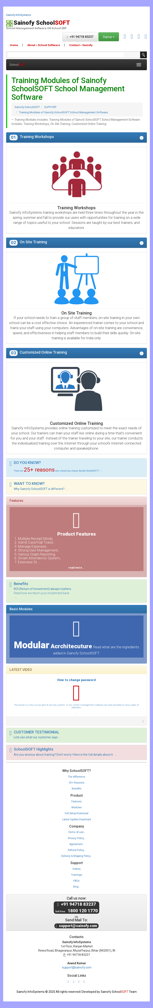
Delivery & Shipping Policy (76, 856)
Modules (77, 807)
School (17, 64)
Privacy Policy (76, 838)
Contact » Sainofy (80, 45)
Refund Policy (76, 850)
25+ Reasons (76, 782)
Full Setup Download (76, 813)
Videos (76, 868)
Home (14, 45)
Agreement (76, 844)
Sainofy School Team (119, 991)
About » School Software (43, 45)
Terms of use (76, 832)
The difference (76, 776)
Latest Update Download (76, 819)
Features (76, 801)
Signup (108, 36)
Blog (76, 886)
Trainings (76, 874)
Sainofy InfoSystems (18, 15)
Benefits (76, 788)
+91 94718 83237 (80, 37)
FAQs (76, 880)
